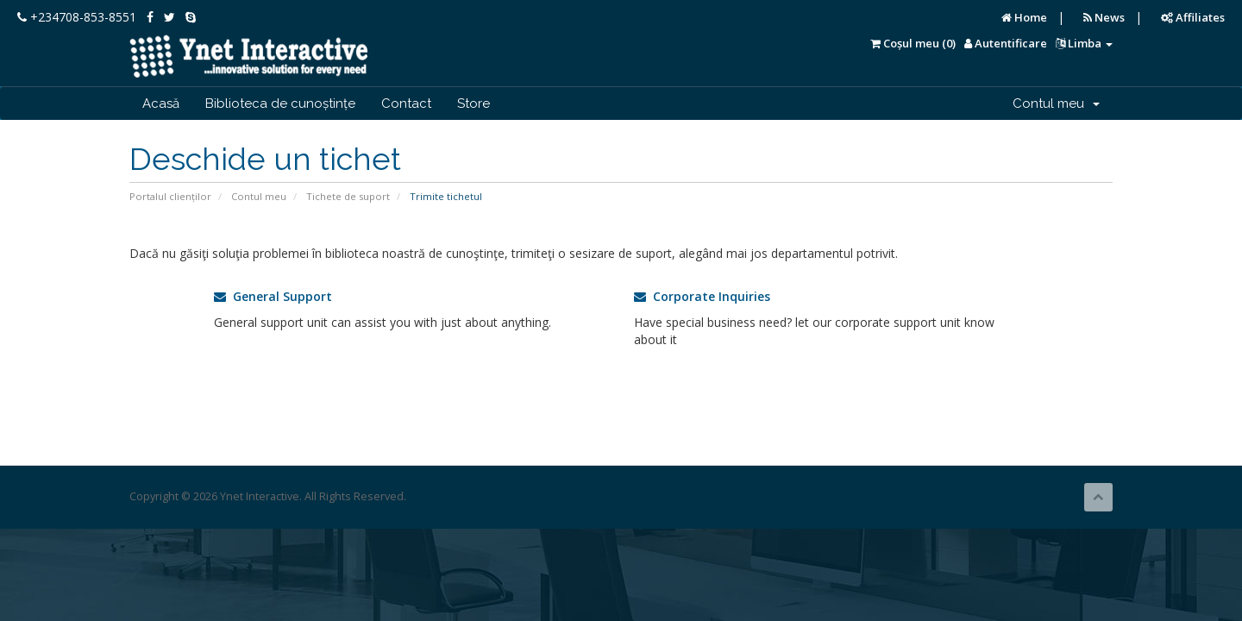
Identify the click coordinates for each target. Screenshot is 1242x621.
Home (1024, 17)
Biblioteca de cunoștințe (280, 103)
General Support (273, 296)
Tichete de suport (348, 196)
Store (473, 103)
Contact (406, 103)
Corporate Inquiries (702, 296)
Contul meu (1056, 103)
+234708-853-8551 (76, 17)
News (1104, 17)
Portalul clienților (170, 196)
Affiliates (1193, 17)
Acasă (160, 103)
